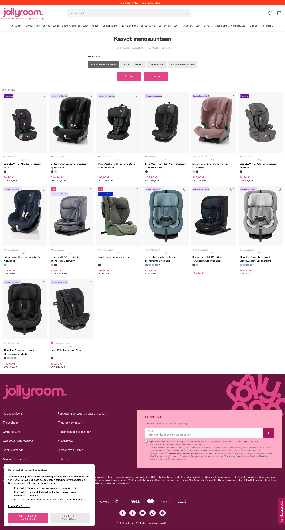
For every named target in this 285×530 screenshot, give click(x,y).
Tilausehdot (10, 423)
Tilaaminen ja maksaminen (74, 432)
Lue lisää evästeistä (19, 506)
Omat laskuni (11, 432)
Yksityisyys (65, 441)
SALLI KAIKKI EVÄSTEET (28, 518)
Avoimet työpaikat (15, 459)
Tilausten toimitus (70, 423)
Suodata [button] (129, 76)
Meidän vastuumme (70, 450)
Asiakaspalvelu (12, 413)
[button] (271, 13)
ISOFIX (139, 64)
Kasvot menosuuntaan (159, 47)
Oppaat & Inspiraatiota (18, 441)
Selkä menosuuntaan (182, 64)
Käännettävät (157, 64)
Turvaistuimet (122, 47)
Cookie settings (13, 450)
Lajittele (156, 76)
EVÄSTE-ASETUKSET (70, 518)
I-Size (126, 64)
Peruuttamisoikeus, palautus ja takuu (82, 413)
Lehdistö (63, 459)
